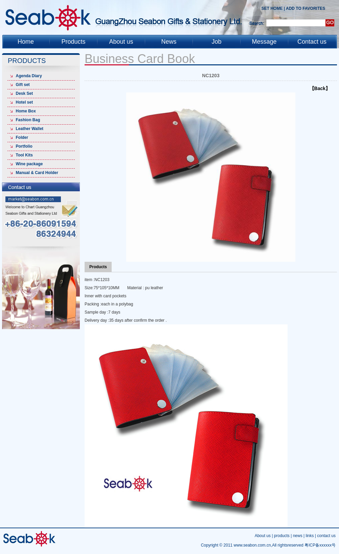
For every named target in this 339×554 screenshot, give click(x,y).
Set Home (272, 8)
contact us (326, 535)
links (310, 535)
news (297, 535)
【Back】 (320, 88)
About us (263, 535)
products (282, 535)
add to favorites (305, 8)
